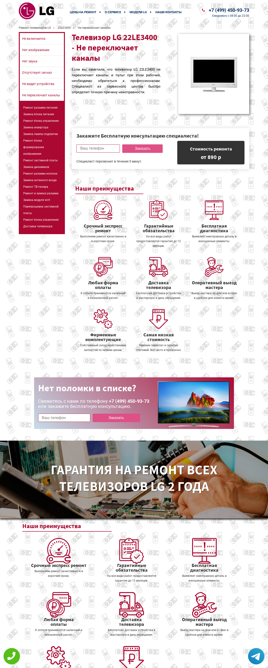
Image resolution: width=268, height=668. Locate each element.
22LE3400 (64, 27)
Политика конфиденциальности (101, 661)
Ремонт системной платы (40, 160)
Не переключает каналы (41, 95)
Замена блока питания (38, 114)
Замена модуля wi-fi (36, 200)
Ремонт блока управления (41, 120)
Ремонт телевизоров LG (35, 27)
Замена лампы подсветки (40, 134)
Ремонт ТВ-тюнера (35, 186)
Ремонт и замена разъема (41, 193)
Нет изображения (35, 50)
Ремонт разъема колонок (40, 173)
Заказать (142, 149)
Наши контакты (168, 12)
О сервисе (113, 12)
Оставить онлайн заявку (148, 650)
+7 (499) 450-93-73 (229, 10)
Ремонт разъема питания (40, 107)
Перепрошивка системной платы (41, 210)
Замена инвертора (35, 127)
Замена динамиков (36, 167)
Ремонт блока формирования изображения (33, 147)
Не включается (33, 39)
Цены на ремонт (83, 12)
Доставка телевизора (37, 226)
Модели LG (138, 12)
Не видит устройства (38, 84)
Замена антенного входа (40, 180)
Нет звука (29, 61)
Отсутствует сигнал (37, 72)
